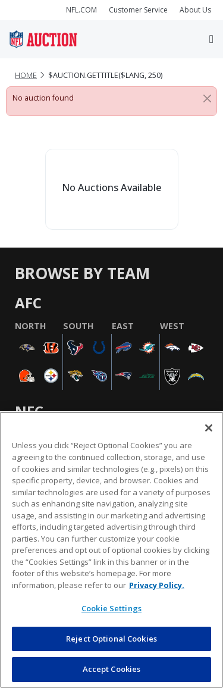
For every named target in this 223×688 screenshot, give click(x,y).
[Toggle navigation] (211, 39)
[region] (111, 549)
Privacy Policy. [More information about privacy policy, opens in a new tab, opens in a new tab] (156, 585)
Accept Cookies (112, 669)
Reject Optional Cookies (111, 638)
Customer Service (138, 10)
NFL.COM (81, 10)
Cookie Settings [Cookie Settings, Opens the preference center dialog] (111, 608)
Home (26, 75)
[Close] (207, 98)
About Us (195, 10)
